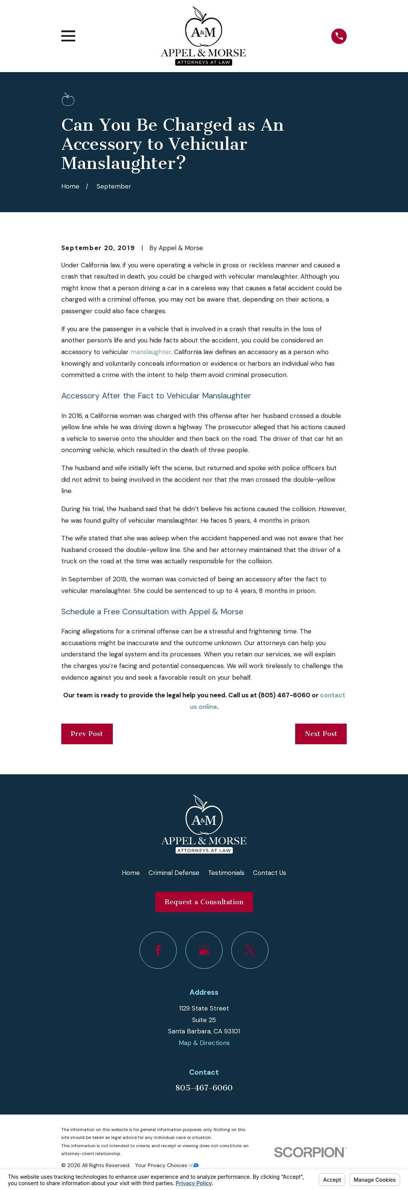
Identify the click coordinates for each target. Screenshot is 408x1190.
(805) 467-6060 (283, 695)
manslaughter (150, 352)
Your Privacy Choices (167, 1165)
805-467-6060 (204, 1087)
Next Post (321, 734)
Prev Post (87, 734)
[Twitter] (249, 950)
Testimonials (226, 873)
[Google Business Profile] (204, 950)
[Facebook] (158, 950)
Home (131, 873)
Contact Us (269, 873)
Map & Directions (204, 1043)
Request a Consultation (204, 902)
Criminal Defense (174, 873)
